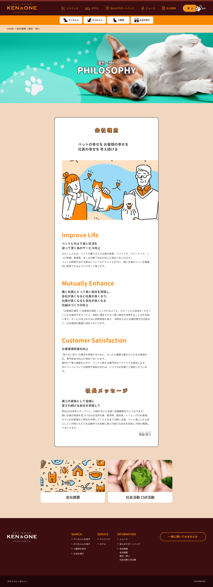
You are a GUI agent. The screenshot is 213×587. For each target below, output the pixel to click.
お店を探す (79, 553)
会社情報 (169, 8)
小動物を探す (80, 548)
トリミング (70, 8)
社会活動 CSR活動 (128, 559)
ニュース (148, 8)
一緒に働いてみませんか (183, 536)
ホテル (92, 8)
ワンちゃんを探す (82, 539)
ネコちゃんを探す (82, 544)
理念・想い (125, 556)
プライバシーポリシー (17, 581)
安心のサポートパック (120, 8)
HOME (10, 28)
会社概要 (124, 552)
